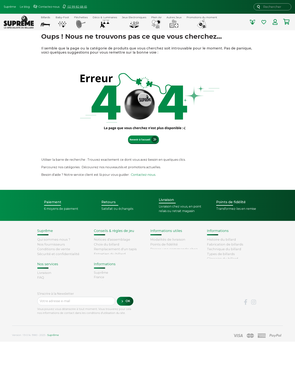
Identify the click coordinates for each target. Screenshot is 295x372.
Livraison (44, 285)
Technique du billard (224, 249)
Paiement (45, 304)
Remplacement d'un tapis (115, 249)
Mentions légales (51, 259)
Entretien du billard (110, 254)
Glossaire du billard (222, 259)
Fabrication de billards (225, 244)
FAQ (40, 290)
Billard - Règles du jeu (111, 259)
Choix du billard (106, 244)
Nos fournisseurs (51, 244)
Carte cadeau (48, 299)
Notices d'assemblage (112, 239)
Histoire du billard (221, 239)
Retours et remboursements (61, 294)
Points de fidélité (164, 244)
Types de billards (221, 254)
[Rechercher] (272, 7)
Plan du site (46, 268)
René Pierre (46, 309)
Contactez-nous (143, 175)
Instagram (253, 332)
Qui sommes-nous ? (53, 239)
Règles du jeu (218, 263)
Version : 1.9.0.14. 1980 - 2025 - (35, 365)
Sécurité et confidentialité (58, 254)
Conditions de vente (53, 249)
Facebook (245, 332)
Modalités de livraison (167, 239)
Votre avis (215, 268)
